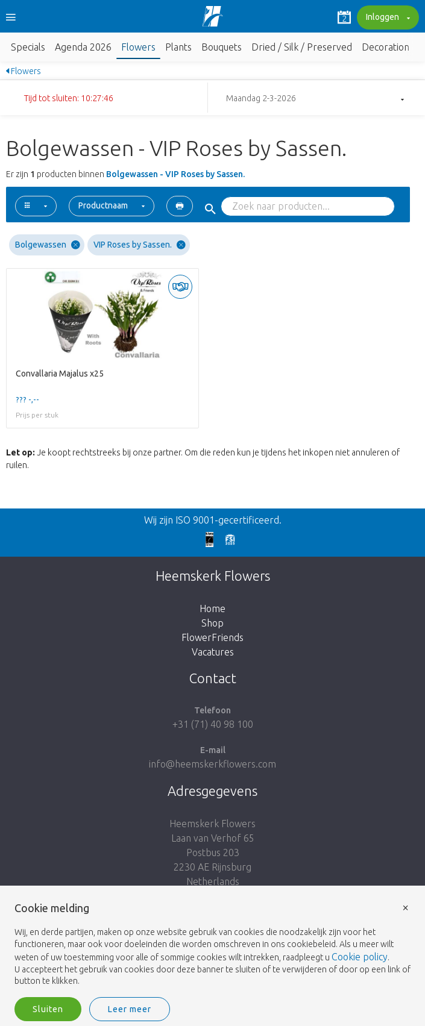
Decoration (385, 47)
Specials (28, 47)
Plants (178, 47)
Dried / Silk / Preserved (301, 47)
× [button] (405, 907)
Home (212, 608)
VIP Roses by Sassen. (139, 244)
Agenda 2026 (83, 47)
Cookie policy (360, 956)
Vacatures (213, 651)
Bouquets (221, 47)
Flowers (138, 47)
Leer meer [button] (129, 1009)
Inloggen (386, 18)
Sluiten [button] (48, 1009)
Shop (212, 623)
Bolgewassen (47, 244)
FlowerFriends (212, 637)
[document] (212, 944)
